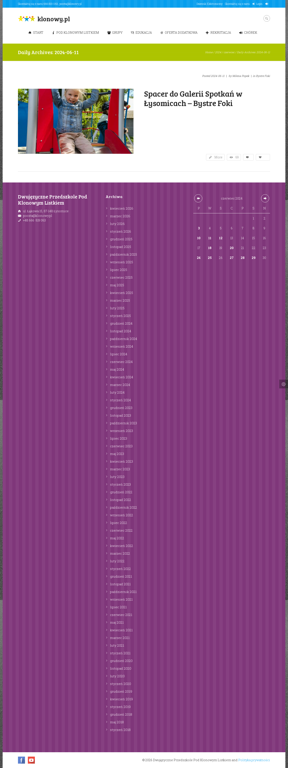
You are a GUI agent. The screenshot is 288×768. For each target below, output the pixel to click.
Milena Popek (240, 76)
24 (199, 258)
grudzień (121, 239)
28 (243, 258)
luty (117, 223)
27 (232, 258)
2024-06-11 (217, 76)
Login (259, 3)
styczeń (120, 231)
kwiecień (121, 208)
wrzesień (121, 262)
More (218, 157)
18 (210, 248)
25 (210, 258)
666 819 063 (50, 3)
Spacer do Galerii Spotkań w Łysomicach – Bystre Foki (193, 98)
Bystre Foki (263, 76)
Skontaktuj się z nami (237, 3)
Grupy (115, 32)
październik (123, 254)
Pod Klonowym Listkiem (75, 32)
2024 (218, 52)
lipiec (118, 269)
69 (237, 157)
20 (232, 248)
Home (209, 52)
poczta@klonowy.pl (70, 3)
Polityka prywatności (254, 760)
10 (199, 238)
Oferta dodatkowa (178, 32)
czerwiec (229, 52)
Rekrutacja (218, 32)
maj (117, 285)
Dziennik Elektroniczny (210, 3)
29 (254, 258)
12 (220, 238)
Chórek (248, 32)
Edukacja (141, 32)
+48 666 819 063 (34, 220)
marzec (120, 216)
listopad (120, 246)
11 (209, 238)
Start (35, 32)
